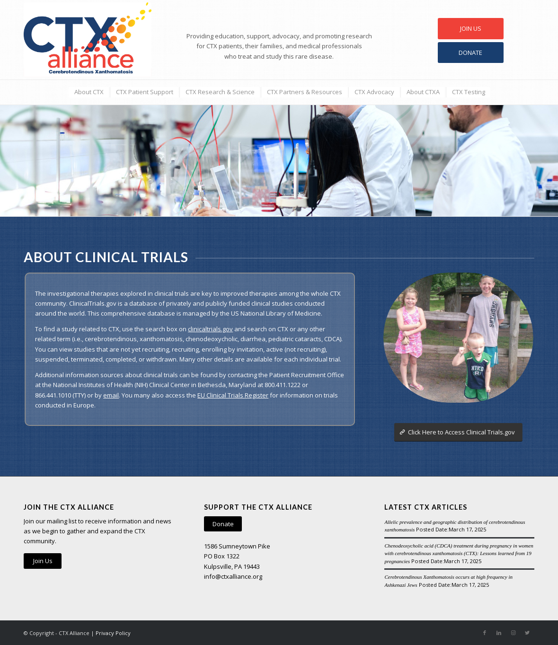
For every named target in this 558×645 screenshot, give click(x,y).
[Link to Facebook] (485, 633)
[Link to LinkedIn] (499, 633)
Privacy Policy (113, 632)
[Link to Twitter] (527, 633)
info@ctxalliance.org (233, 576)
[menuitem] (88, 92)
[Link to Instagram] (513, 633)
